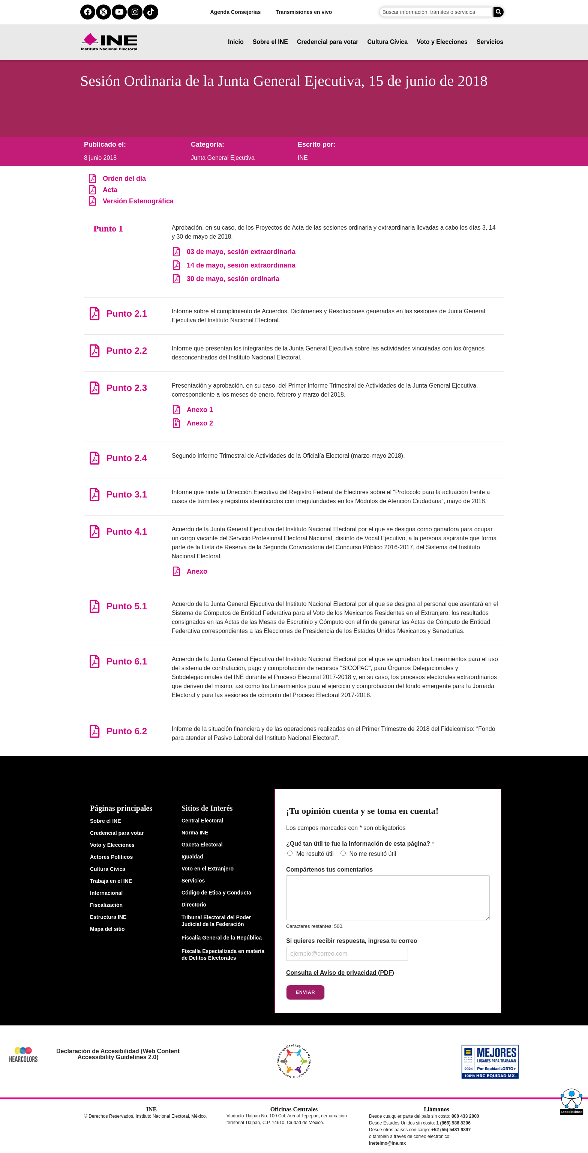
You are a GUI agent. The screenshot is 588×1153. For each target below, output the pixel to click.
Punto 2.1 (126, 313)
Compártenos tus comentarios (329, 869)
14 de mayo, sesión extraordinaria (241, 265)
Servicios (490, 42)
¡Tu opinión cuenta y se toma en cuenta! (362, 811)
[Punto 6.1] (94, 661)
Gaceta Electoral (202, 845)
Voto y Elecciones (442, 42)
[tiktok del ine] (150, 12)
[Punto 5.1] (94, 606)
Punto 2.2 (126, 351)
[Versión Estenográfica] (92, 201)
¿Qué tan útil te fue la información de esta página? (360, 843)
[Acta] (92, 189)
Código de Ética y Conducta (216, 893)
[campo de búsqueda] (436, 12)
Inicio (236, 42)
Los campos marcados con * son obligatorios (345, 828)
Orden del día (124, 178)
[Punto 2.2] (94, 350)
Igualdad (192, 857)
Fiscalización (106, 905)
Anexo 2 (200, 423)
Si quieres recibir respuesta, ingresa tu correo (351, 941)
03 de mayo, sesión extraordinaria (241, 252)
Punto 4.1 (126, 531)
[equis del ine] (103, 12)
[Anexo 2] (176, 423)
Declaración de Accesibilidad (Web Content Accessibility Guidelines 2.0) (118, 1054)
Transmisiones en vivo (304, 12)
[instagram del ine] (135, 12)
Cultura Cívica (388, 42)
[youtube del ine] (119, 12)
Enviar (305, 992)
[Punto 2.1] (94, 313)
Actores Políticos (111, 857)
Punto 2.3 (126, 388)
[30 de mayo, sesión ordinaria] (176, 278)
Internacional (106, 893)
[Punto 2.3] (94, 387)
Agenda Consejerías (235, 12)
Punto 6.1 (126, 661)
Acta (110, 190)
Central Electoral (202, 821)
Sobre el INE (270, 42)
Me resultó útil (315, 854)
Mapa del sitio (107, 929)
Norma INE (195, 833)
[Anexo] (176, 571)
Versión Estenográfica (138, 201)
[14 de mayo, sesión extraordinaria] (176, 265)
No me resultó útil (373, 854)
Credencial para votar (327, 42)
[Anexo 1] (176, 409)
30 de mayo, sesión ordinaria (233, 279)
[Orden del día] (92, 178)
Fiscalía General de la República (222, 938)
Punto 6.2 (126, 731)
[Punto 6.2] (94, 731)
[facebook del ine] (87, 12)
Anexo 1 (200, 409)
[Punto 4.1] (94, 531)
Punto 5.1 (126, 606)
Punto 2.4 (126, 458)
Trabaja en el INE (111, 881)
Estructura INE (108, 917)
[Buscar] (499, 12)
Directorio (194, 905)
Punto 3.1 (126, 494)
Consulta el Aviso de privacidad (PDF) (340, 973)
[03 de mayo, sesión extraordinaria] (176, 251)
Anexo (197, 571)
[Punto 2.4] (94, 458)
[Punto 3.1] (94, 494)
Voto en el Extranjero (208, 869)
